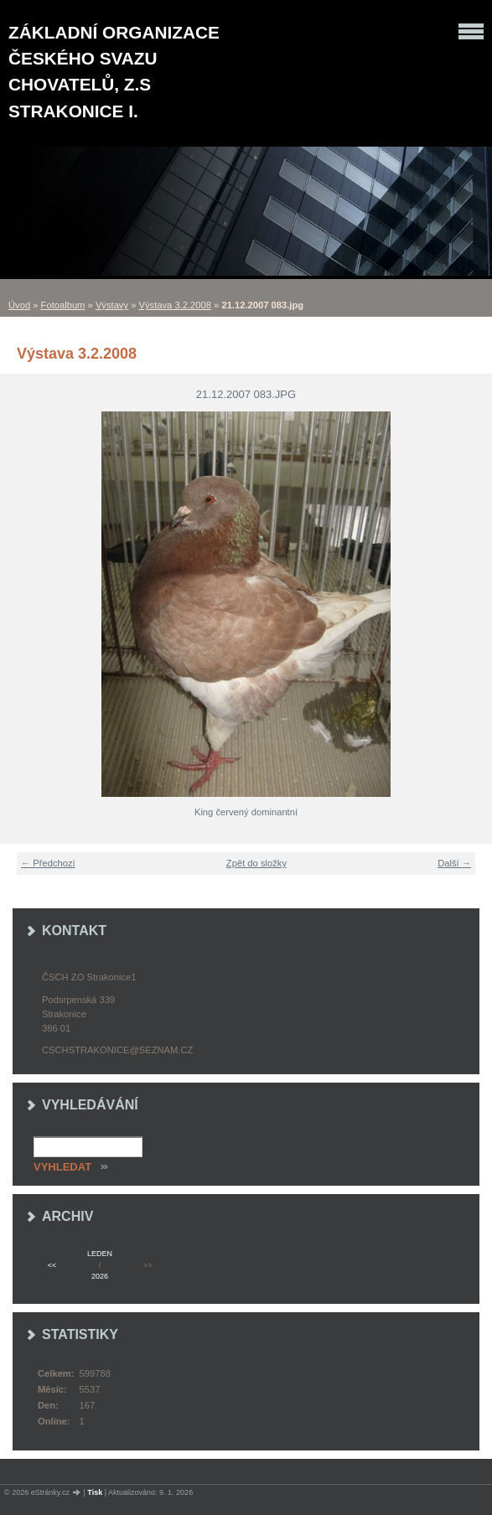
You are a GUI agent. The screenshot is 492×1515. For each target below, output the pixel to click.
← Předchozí (48, 863)
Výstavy (112, 305)
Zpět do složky (256, 863)
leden (99, 1253)
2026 (99, 1276)
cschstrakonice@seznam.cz (117, 1050)
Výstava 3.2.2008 (175, 305)
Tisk (94, 1492)
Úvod (19, 305)
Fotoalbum (63, 305)
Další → (454, 863)
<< (52, 1265)
